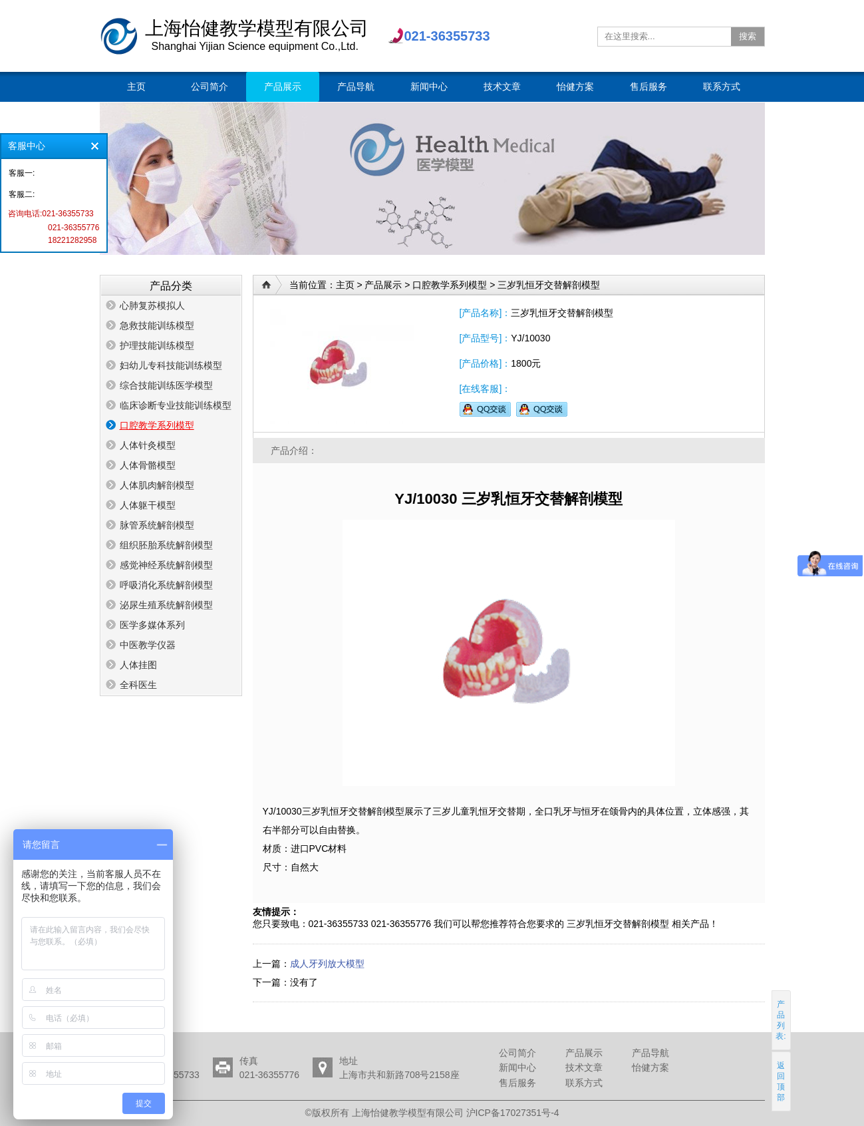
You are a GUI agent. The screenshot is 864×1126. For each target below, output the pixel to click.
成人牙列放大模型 (327, 963)
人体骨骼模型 (148, 465)
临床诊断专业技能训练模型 (175, 405)
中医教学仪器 (148, 645)
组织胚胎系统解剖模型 (166, 545)
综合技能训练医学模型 (166, 385)
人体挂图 (138, 664)
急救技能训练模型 (157, 325)
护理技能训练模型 (157, 345)
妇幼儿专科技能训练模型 (171, 365)
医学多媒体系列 (152, 625)
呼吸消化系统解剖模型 (166, 585)
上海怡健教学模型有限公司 (119, 36)
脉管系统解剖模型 (157, 525)
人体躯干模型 (148, 505)
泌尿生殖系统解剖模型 (166, 605)
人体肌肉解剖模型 (157, 485)
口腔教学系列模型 (157, 425)
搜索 (747, 36)
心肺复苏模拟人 (152, 305)
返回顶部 (781, 1081)
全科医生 (138, 684)
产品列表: (781, 1020)
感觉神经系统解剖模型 (166, 565)
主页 (345, 285)
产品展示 (383, 285)
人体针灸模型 (148, 445)
